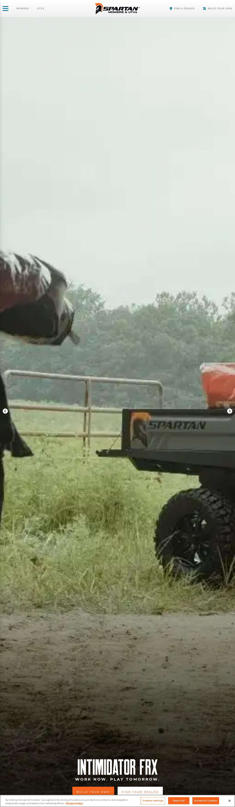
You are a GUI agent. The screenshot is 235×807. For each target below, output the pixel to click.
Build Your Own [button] (93, 792)
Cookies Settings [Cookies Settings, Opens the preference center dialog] (153, 800)
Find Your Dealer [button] (140, 792)
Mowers (23, 9)
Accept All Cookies (205, 800)
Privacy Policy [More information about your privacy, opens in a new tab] (74, 803)
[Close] (229, 800)
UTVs (40, 9)
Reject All (178, 800)
